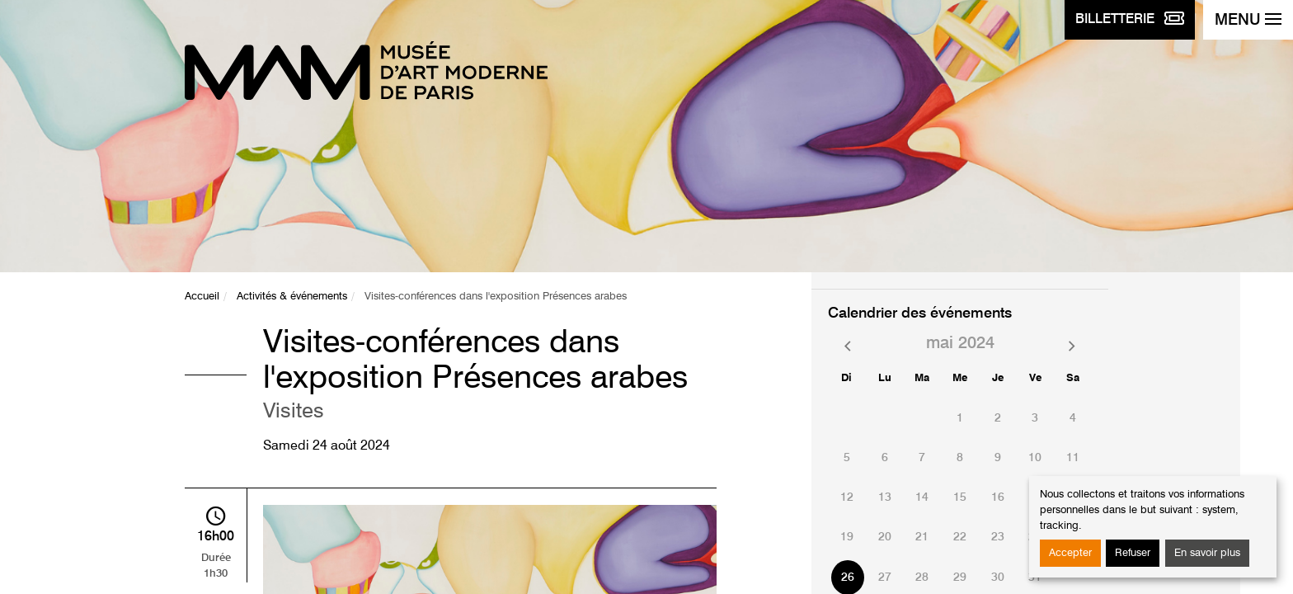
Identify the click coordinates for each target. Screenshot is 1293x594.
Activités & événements (292, 296)
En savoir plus (1207, 553)
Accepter (1070, 553)
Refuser (1132, 553)
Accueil (202, 296)
